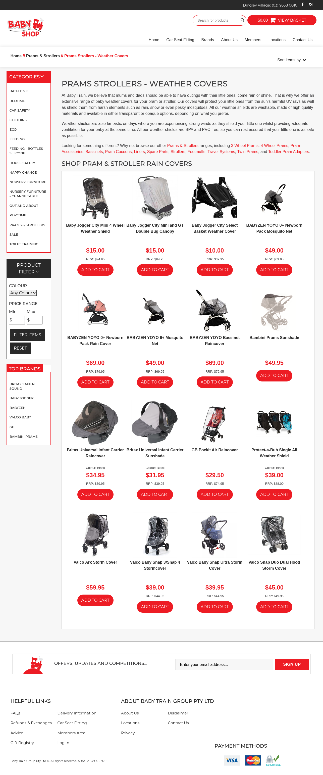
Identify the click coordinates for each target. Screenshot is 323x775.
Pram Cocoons (118, 152)
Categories (29, 76)
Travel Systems (221, 152)
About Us (229, 40)
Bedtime (17, 101)
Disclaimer (178, 713)
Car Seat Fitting (180, 40)
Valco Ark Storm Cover (95, 562)
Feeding (17, 139)
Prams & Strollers (27, 225)
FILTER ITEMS (27, 334)
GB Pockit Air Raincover (215, 450)
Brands (207, 40)
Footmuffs (196, 152)
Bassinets (94, 152)
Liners (139, 152)
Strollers (178, 152)
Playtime (18, 215)
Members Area (71, 733)
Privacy (128, 733)
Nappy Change (23, 172)
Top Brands (26, 370)
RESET (20, 348)
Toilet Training (24, 244)
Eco (13, 129)
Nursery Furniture (28, 182)
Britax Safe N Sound (22, 386)
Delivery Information (76, 713)
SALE (14, 234)
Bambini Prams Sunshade (274, 337)
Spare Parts (157, 152)
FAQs (16, 713)
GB (12, 427)
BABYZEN (18, 408)
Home (154, 40)
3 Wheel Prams (244, 145)
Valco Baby (20, 417)
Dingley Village (270, 5)
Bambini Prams (24, 436)
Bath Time (19, 91)
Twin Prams (247, 152)
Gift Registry (22, 742)
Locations (277, 40)
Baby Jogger (22, 398)
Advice (17, 733)
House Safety (22, 163)
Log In (63, 742)
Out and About (24, 206)
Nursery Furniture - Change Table (28, 193)
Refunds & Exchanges (31, 722)
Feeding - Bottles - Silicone (27, 151)
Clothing (18, 120)
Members (253, 40)
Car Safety (20, 110)
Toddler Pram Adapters (288, 152)
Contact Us (302, 40)
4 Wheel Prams (274, 145)
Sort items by (289, 60)
